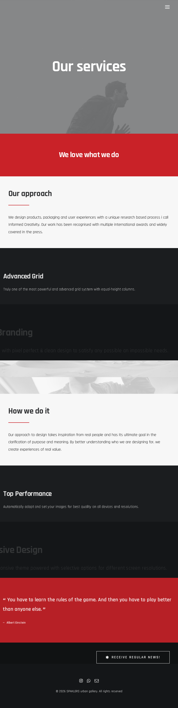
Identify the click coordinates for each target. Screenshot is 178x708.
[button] (167, 7)
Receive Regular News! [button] (133, 657)
